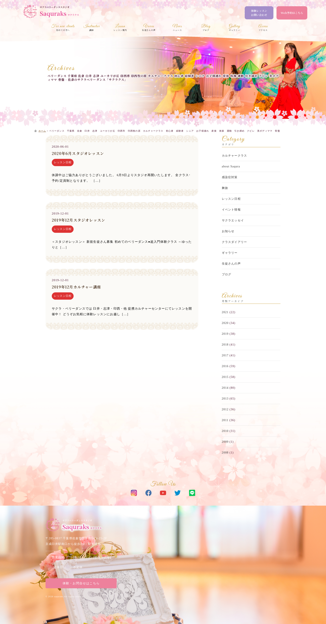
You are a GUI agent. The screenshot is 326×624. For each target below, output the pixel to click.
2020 (225, 323)
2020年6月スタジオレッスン (78, 153)
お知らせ (228, 231)
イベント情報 (231, 209)
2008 (225, 452)
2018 (225, 344)
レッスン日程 (63, 162)
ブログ (226, 274)
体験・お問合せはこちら (80, 583)
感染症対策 (230, 177)
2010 (225, 431)
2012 (225, 409)
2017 (225, 355)
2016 (225, 366)
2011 (225, 420)
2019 (225, 333)
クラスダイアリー (234, 242)
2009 (225, 441)
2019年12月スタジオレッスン (78, 220)
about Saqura (231, 166)
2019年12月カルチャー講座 (76, 286)
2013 (225, 398)
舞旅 (225, 188)
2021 (225, 312)
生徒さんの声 (231, 263)
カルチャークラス (234, 155)
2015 (225, 377)
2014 (225, 387)
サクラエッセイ (233, 220)
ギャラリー (230, 252)
